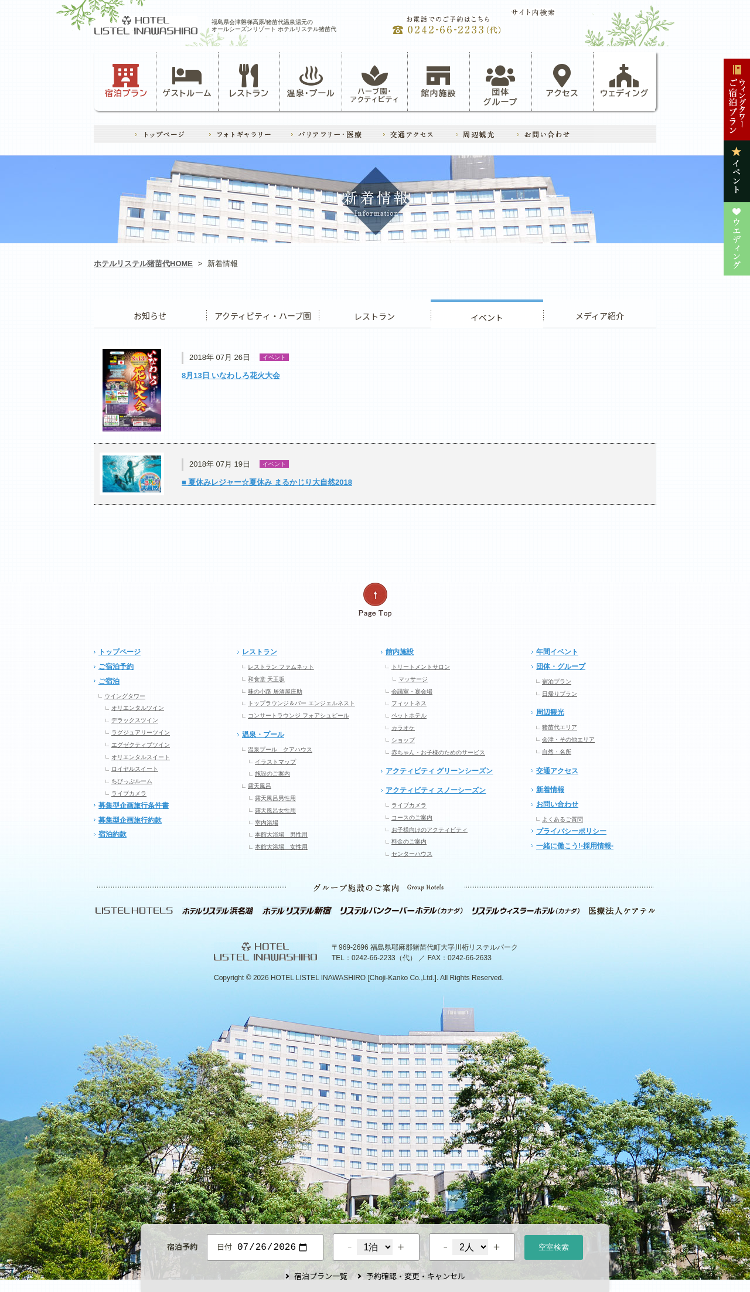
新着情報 (550, 790)
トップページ (119, 652)
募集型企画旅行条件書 (133, 805)
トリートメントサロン (420, 667)
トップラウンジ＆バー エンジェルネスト (301, 703)
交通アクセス (557, 771)
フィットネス (409, 703)
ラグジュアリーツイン (140, 732)
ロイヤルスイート (134, 769)
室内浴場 (266, 823)
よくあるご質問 (562, 819)
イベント (487, 314)
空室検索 (553, 1246)
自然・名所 (556, 752)
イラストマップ (275, 762)
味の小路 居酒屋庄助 (275, 691)
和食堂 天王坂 (266, 679)
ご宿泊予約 (116, 666)
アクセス (562, 81)
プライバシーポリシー (571, 831)
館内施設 (438, 81)
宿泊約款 (112, 834)
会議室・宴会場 (411, 691)
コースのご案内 (411, 817)
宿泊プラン (126, 81)
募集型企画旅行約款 (130, 820)
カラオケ (403, 728)
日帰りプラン (559, 694)
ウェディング (624, 81)
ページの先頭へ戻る (375, 600)
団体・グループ (560, 666)
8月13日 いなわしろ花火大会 (231, 375)
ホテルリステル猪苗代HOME (143, 263)
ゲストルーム (187, 81)
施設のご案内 (272, 773)
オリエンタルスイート (140, 757)
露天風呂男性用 (275, 798)
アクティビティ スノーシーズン (436, 790)
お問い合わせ (557, 804)
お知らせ (150, 314)
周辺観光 (550, 712)
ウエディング (599, 314)
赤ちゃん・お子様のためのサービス (438, 752)
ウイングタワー (124, 696)
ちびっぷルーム (131, 781)
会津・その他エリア (568, 739)
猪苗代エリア (559, 727)
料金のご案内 (409, 841)
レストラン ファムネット (281, 667)
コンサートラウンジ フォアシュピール (298, 715)
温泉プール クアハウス (280, 749)
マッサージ (413, 679)
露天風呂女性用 (275, 810)
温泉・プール (311, 81)
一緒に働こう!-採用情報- (574, 846)
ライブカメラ (128, 793)
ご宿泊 (109, 681)
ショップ (403, 740)
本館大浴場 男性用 (281, 834)
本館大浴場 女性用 (281, 847)
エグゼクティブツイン (140, 745)
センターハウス (411, 854)
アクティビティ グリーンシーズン (439, 771)
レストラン (249, 81)
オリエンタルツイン (137, 708)
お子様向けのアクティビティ (429, 830)
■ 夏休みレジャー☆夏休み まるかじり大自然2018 (267, 482)
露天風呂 (259, 786)
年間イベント (557, 652)
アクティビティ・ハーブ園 (262, 314)
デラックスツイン (134, 720)
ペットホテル (409, 715)
